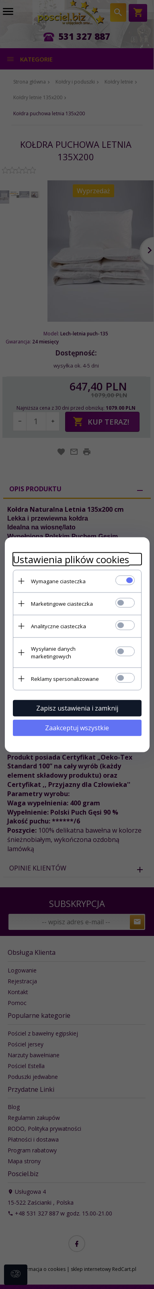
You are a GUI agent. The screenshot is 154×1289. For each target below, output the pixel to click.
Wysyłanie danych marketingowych (53, 652)
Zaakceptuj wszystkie (77, 727)
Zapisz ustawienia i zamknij (77, 707)
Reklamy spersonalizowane (65, 678)
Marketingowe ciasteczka (62, 603)
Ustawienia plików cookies (71, 559)
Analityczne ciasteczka (58, 625)
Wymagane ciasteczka (58, 580)
